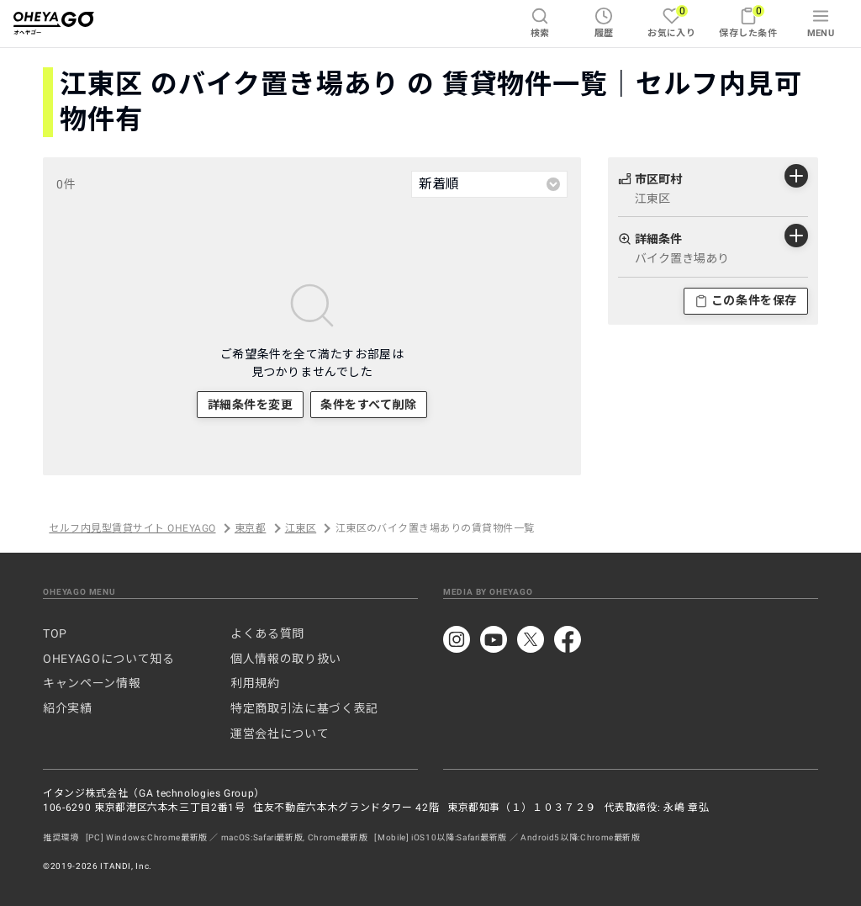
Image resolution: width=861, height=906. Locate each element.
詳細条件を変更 (250, 404)
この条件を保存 (746, 300)
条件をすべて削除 (368, 404)
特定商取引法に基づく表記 (304, 708)
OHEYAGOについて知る (108, 658)
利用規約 (255, 683)
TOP (55, 633)
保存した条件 (748, 21)
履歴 (604, 23)
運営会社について (279, 733)
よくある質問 (267, 633)
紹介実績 (67, 708)
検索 (540, 23)
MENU (821, 23)
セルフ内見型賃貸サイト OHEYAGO (132, 528)
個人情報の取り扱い (285, 658)
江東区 (300, 528)
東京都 (250, 528)
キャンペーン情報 (91, 683)
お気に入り (671, 21)
